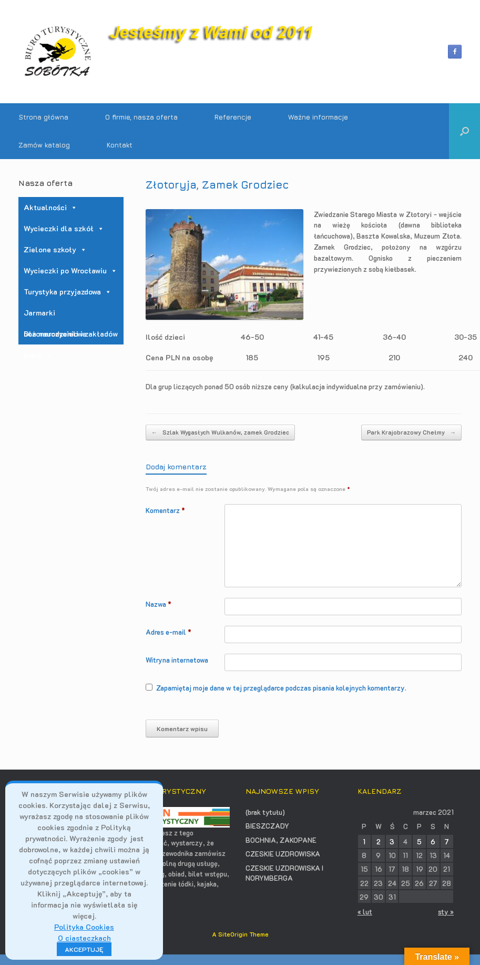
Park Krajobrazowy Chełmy (411, 432)
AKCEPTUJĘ (84, 949)
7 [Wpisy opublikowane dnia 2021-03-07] (447, 841)
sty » (446, 911)
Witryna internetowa (177, 659)
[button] (464, 131)
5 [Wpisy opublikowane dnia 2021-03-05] (419, 841)
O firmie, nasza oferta (141, 117)
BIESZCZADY (267, 825)
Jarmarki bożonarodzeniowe (55, 315)
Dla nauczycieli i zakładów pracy (71, 336)
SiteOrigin (233, 934)
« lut (365, 911)
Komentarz (165, 510)
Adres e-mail (168, 631)
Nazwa (158, 603)
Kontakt (119, 145)
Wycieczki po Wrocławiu (70, 270)
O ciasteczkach (84, 938)
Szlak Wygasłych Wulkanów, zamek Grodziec (220, 432)
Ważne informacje (318, 117)
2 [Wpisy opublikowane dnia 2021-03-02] (378, 841)
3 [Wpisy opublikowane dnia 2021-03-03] (392, 841)
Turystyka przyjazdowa (67, 292)
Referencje (233, 117)
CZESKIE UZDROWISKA (283, 853)
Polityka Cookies (84, 927)
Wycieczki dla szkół (64, 228)
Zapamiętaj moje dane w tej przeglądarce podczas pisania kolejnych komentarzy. (281, 687)
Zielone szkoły (55, 249)
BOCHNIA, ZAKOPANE (281, 839)
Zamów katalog (44, 145)
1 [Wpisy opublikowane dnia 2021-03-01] (364, 841)
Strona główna (43, 117)
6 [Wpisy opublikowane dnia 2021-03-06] (433, 841)
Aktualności (50, 207)
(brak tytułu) (265, 812)
